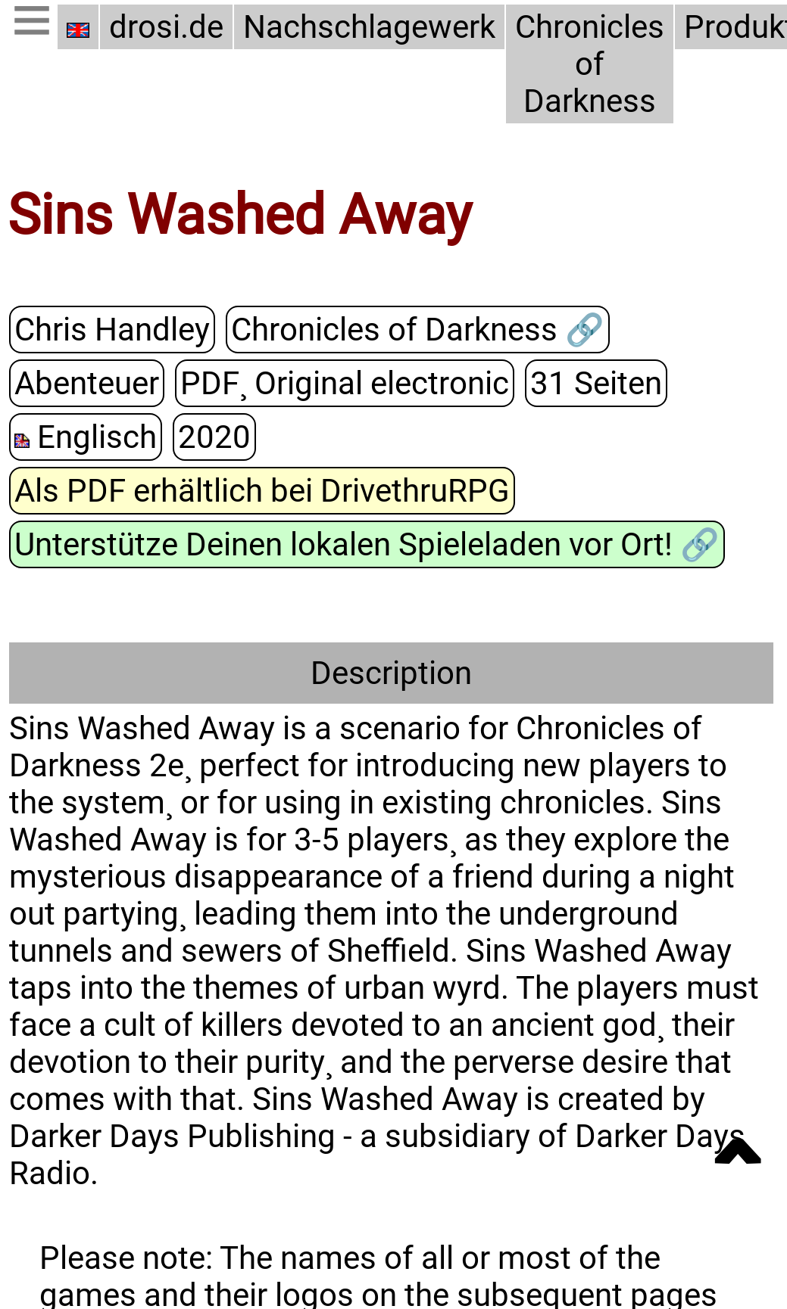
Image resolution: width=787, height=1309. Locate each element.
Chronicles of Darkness (583, 64)
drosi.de (166, 26)
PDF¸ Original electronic (175, 382)
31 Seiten (422, 382)
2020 (703, 382)
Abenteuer (692, 329)
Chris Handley (110, 329)
